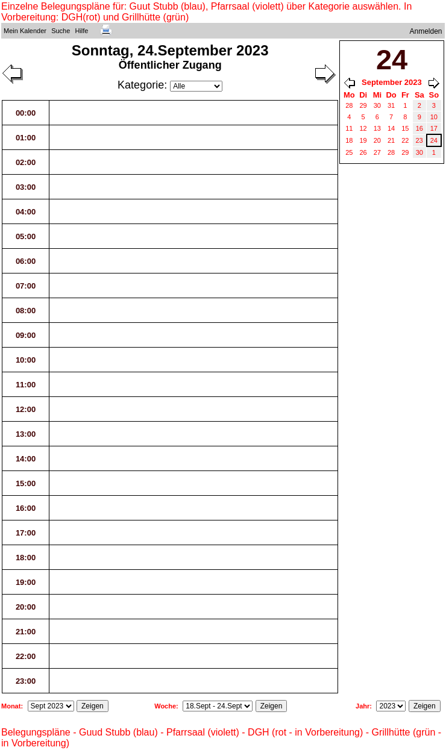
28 (349, 105)
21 (391, 140)
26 (363, 152)
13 (377, 128)
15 (405, 128)
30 (377, 105)
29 (363, 105)
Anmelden (426, 31)
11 (349, 128)
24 (434, 140)
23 (419, 140)
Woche (165, 706)
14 (391, 128)
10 (434, 116)
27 (377, 152)
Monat (10, 706)
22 (405, 140)
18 (349, 140)
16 (419, 128)
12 (363, 128)
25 (349, 152)
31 (391, 105)
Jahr (362, 706)
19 (363, 140)
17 (434, 128)
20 (377, 140)
